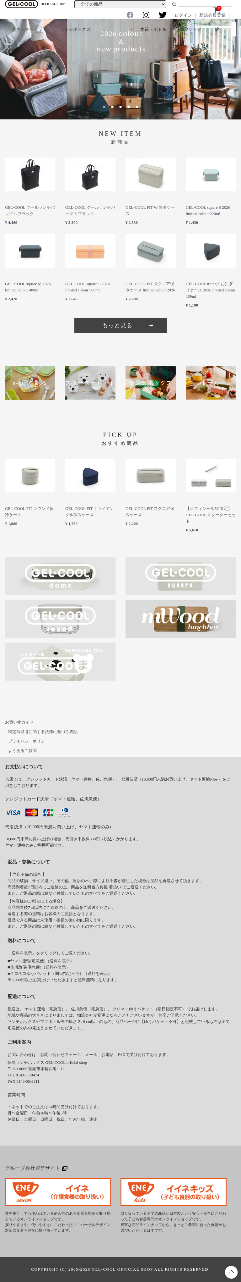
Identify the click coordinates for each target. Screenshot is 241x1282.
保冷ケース (191, 29)
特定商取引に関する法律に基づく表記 (43, 731)
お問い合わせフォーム (60, 1054)
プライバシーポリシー (28, 741)
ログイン (183, 15)
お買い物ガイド (19, 722)
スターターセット (29, 29)
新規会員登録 (212, 15)
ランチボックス (75, 29)
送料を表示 (60, 961)
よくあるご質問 (22, 750)
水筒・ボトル (153, 29)
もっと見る (128, 325)
